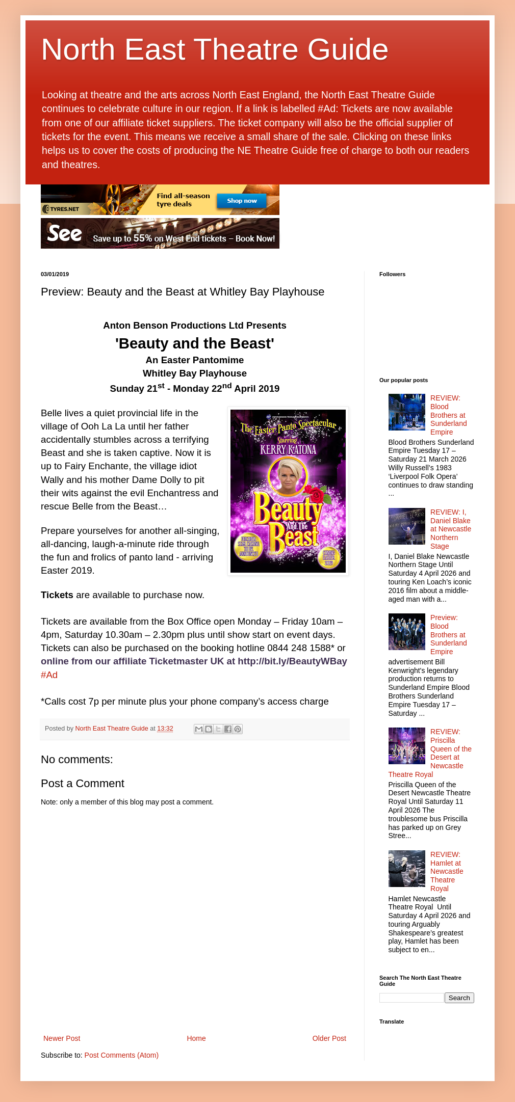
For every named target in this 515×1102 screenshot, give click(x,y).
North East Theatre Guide (215, 49)
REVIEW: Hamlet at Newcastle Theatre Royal (447, 871)
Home (196, 1038)
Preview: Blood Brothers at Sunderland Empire (448, 634)
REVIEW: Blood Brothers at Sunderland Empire (448, 415)
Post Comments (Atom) (122, 1055)
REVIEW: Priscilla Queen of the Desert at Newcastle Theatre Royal (430, 753)
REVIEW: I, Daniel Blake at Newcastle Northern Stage (450, 529)
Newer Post (61, 1038)
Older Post (329, 1038)
